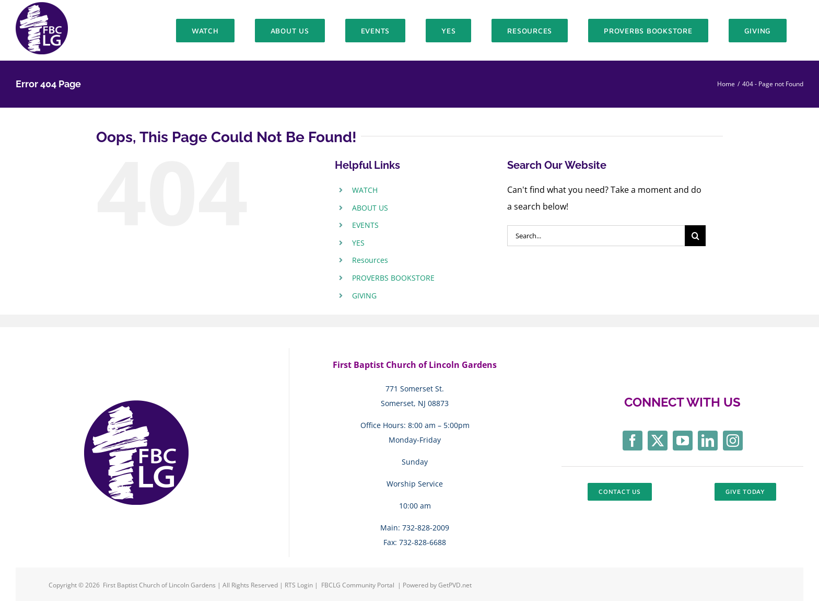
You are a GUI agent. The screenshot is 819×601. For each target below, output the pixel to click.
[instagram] (733, 440)
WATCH (365, 190)
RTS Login (299, 585)
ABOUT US (370, 208)
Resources (370, 260)
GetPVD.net (455, 585)
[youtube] (683, 440)
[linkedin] (708, 440)
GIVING (364, 295)
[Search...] (596, 235)
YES (358, 243)
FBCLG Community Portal (357, 585)
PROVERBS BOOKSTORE (393, 278)
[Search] (695, 235)
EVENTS (365, 225)
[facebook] (632, 440)
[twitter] (658, 440)
